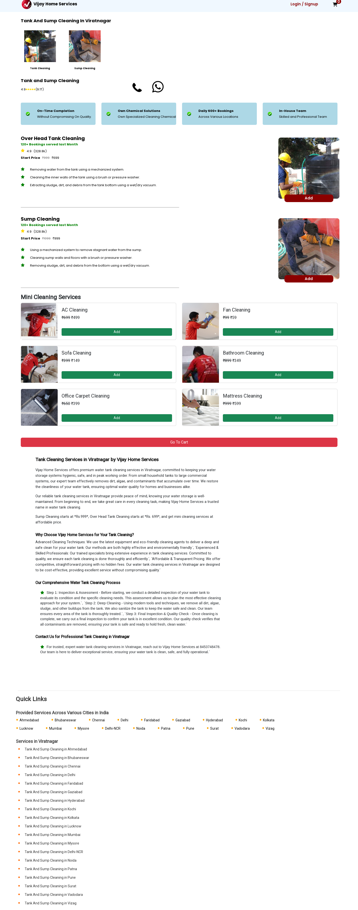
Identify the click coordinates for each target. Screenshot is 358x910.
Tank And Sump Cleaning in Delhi (50, 775)
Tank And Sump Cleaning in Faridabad (54, 783)
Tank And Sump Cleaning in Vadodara (54, 895)
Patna (165, 728)
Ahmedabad (29, 720)
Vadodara (242, 728)
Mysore (83, 728)
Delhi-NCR (112, 728)
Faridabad (152, 720)
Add (117, 332)
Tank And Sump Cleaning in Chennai (52, 766)
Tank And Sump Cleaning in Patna (51, 869)
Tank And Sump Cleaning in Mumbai (52, 835)
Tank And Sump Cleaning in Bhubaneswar (57, 758)
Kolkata (268, 720)
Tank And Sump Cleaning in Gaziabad (53, 792)
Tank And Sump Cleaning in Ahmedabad (56, 749)
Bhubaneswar (65, 720)
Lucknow (26, 728)
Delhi (124, 720)
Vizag (270, 728)
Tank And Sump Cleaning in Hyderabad (55, 800)
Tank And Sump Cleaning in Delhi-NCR (54, 852)
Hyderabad (214, 720)
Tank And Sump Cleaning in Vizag (50, 903)
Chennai (98, 720)
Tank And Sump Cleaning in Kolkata (52, 818)
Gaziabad (182, 720)
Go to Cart (179, 442)
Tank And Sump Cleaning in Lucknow (53, 826)
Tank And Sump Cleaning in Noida (50, 860)
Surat (214, 728)
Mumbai (55, 728)
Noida (140, 728)
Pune (190, 728)
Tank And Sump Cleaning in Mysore (52, 843)
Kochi (243, 720)
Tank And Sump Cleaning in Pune (50, 877)
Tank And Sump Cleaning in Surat (50, 886)
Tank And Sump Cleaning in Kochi (50, 809)
